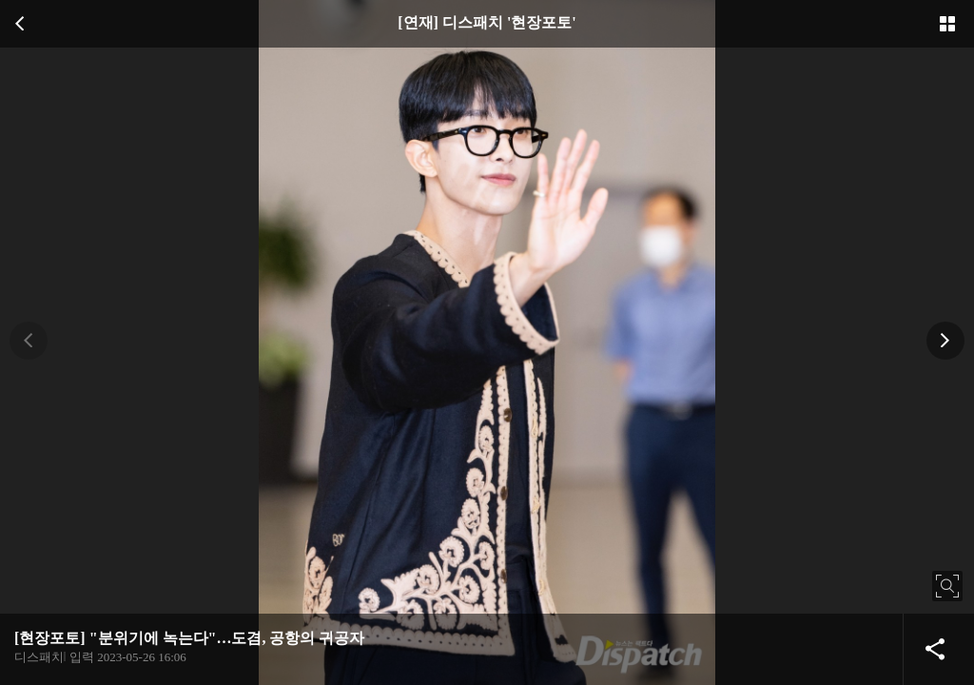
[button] (29, 341)
